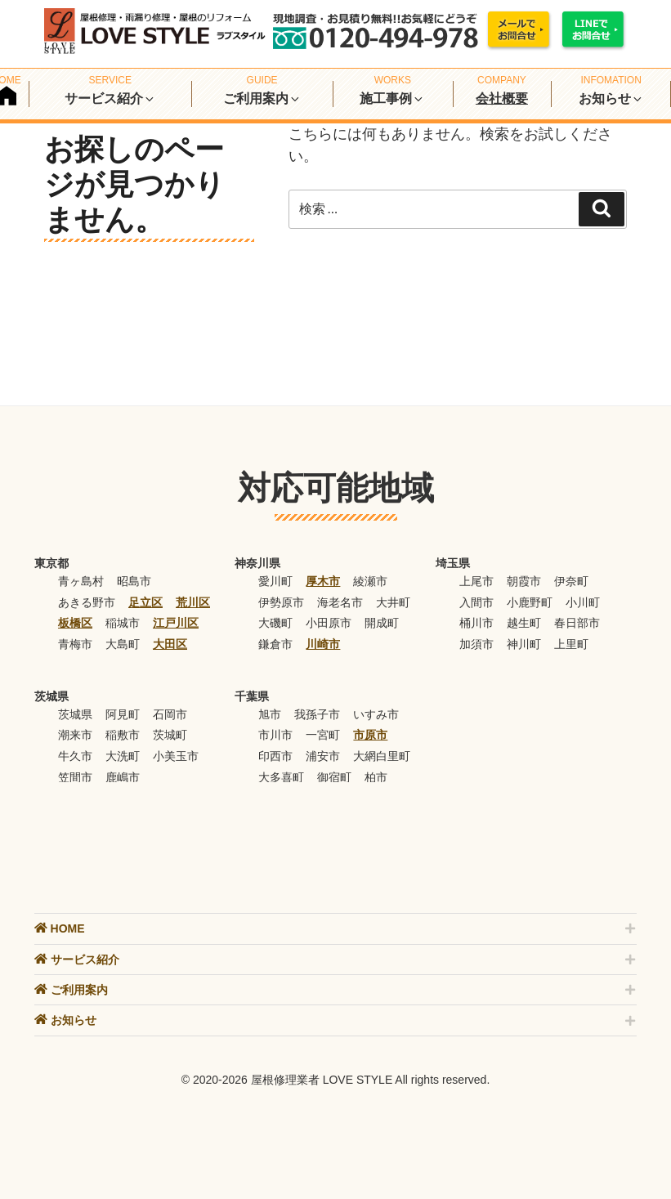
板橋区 (75, 622)
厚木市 (323, 581)
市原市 (370, 734)
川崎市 (323, 644)
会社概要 (502, 98)
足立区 (145, 602)
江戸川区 (176, 622)
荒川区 (193, 602)
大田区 (170, 644)
